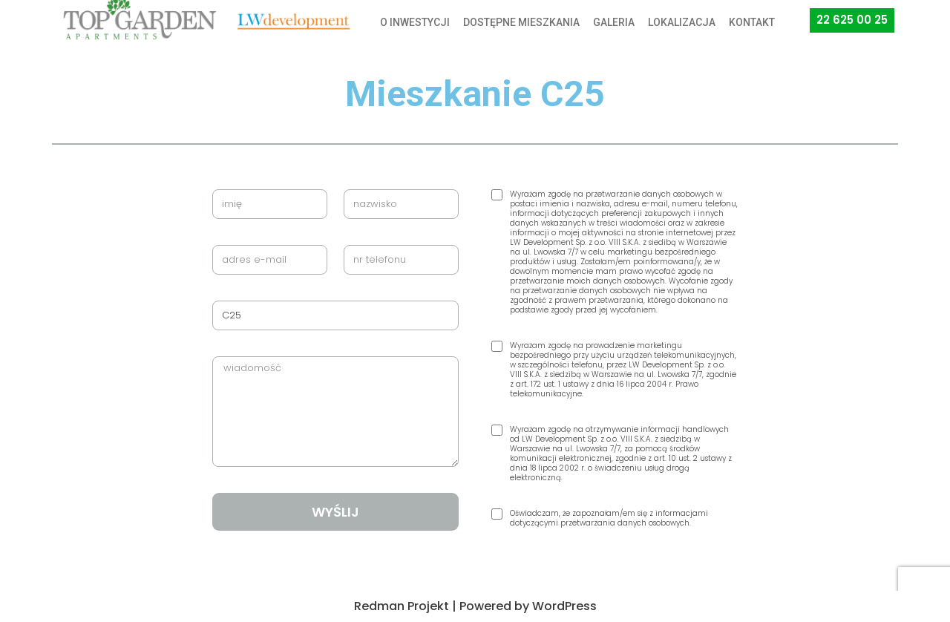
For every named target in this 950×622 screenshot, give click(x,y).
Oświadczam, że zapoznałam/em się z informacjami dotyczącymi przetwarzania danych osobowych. (609, 518)
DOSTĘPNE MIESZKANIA (521, 22)
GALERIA (614, 22)
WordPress (564, 606)
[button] (852, 20)
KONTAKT (752, 22)
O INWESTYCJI (415, 22)
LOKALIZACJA (681, 22)
